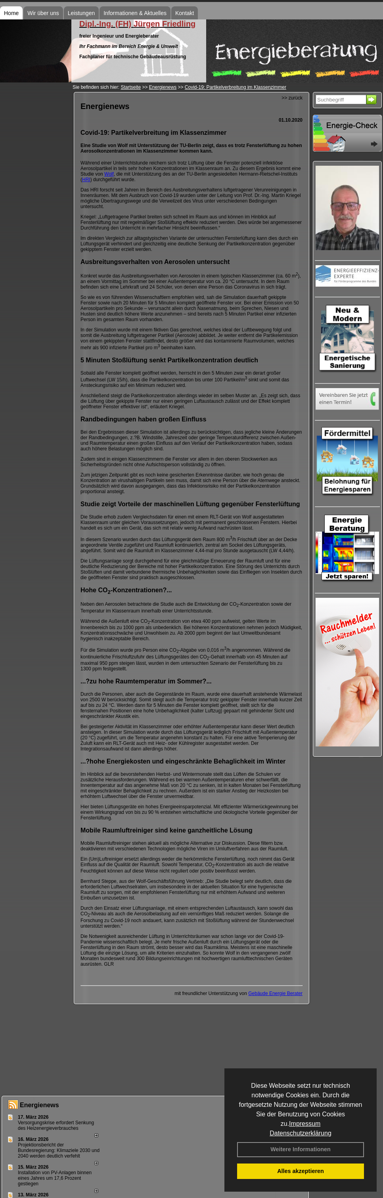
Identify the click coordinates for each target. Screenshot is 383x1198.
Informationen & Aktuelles (135, 13)
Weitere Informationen (300, 1149)
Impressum (304, 1123)
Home (11, 13)
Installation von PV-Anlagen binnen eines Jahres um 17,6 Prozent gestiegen (55, 1178)
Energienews (39, 1105)
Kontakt (184, 13)
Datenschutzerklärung (300, 1133)
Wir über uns (43, 13)
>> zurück (292, 98)
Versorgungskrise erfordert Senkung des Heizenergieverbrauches (56, 1125)
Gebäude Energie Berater (275, 993)
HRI (86, 179)
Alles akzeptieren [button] (300, 1171)
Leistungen (81, 13)
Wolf (109, 174)
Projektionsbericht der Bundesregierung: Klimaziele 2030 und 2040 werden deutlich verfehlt (59, 1150)
